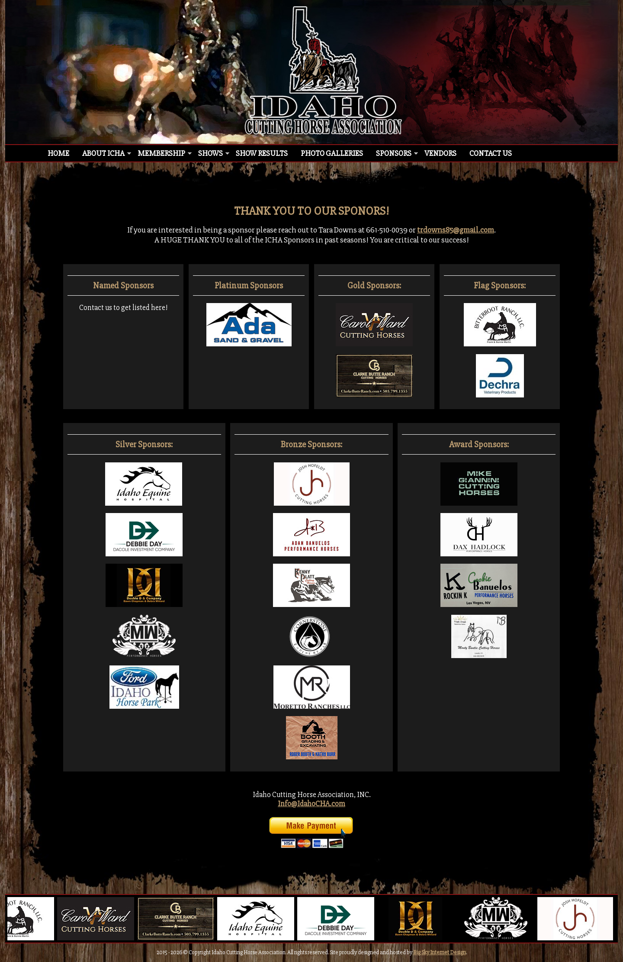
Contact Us (490, 153)
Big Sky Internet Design (439, 952)
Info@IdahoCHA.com (311, 803)
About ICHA (103, 153)
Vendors (440, 153)
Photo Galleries (332, 153)
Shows (210, 153)
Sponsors (393, 153)
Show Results (262, 153)
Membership (161, 153)
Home (58, 153)
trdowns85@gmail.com (455, 230)
